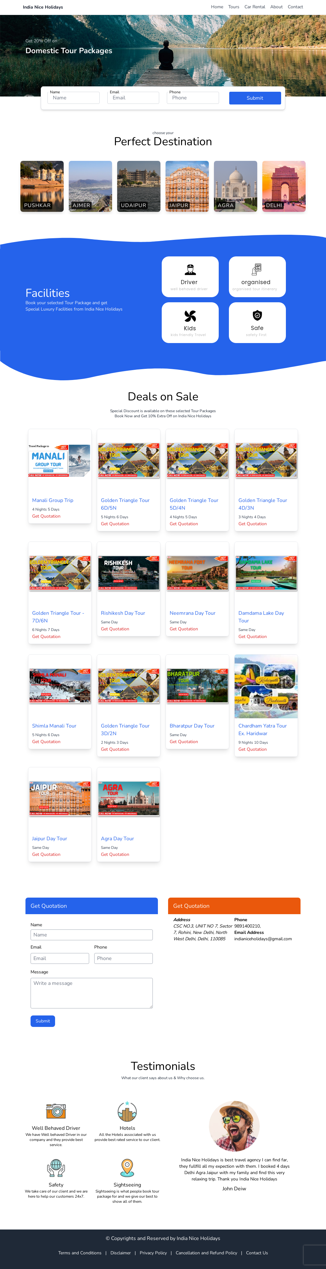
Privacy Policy (153, 1253)
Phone (175, 92)
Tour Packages (203, 410)
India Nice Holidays (43, 7)
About (276, 7)
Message (39, 972)
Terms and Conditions (80, 1253)
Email (114, 92)
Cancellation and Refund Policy (206, 1253)
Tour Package (78, 303)
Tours (233, 7)
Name (55, 92)
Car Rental (254, 7)
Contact (295, 7)
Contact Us (257, 1253)
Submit (255, 98)
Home (217, 7)
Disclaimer (120, 1253)
